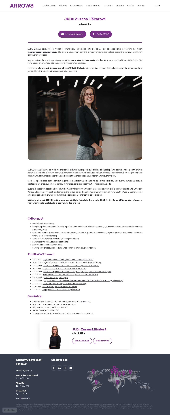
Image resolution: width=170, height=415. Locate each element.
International (76, 5)
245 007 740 (101, 34)
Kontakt (141, 5)
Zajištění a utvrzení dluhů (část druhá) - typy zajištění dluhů (68, 259)
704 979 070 (22, 386)
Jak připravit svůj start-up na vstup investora (61, 289)
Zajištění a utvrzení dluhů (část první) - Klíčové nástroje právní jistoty (72, 262)
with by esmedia (23, 398)
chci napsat (102, 341)
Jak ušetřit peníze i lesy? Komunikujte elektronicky (64, 283)
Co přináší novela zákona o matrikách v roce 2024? (64, 268)
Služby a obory (93, 5)
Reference (108, 5)
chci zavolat (82, 341)
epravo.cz (85, 301)
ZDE (121, 200)
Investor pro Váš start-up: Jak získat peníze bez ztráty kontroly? (70, 274)
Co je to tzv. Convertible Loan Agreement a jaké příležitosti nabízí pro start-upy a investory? (83, 280)
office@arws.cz (24, 370)
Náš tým (62, 5)
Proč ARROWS (49, 5)
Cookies (9, 410)
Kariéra (130, 5)
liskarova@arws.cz (72, 34)
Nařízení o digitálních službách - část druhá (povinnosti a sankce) (71, 265)
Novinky (120, 5)
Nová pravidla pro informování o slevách (59, 286)
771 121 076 (21, 393)
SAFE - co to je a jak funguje (56, 277)
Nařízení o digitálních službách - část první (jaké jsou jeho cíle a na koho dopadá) (77, 271)
